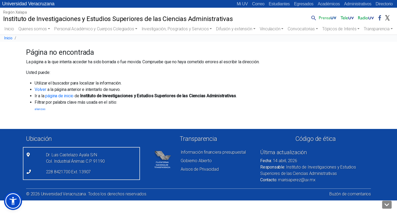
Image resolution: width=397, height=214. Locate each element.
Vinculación (270, 28)
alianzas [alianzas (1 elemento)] (40, 109)
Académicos (329, 4)
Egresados (303, 4)
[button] (312, 17)
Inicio (9, 28)
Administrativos (357, 4)
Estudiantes (279, 4)
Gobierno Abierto (196, 160)
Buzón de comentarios (350, 193)
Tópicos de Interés (339, 28)
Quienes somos (32, 28)
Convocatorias (301, 28)
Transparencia (376, 28)
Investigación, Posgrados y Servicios (175, 28)
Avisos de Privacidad (200, 169)
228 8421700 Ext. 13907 (68, 171)
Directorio (384, 4)
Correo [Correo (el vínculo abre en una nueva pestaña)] (258, 4)
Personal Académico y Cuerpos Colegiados (94, 28)
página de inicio (59, 95)
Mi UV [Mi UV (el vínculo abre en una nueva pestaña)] (242, 4)
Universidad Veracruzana (28, 3)
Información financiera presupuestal (213, 152)
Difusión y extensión (234, 28)
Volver (40, 89)
